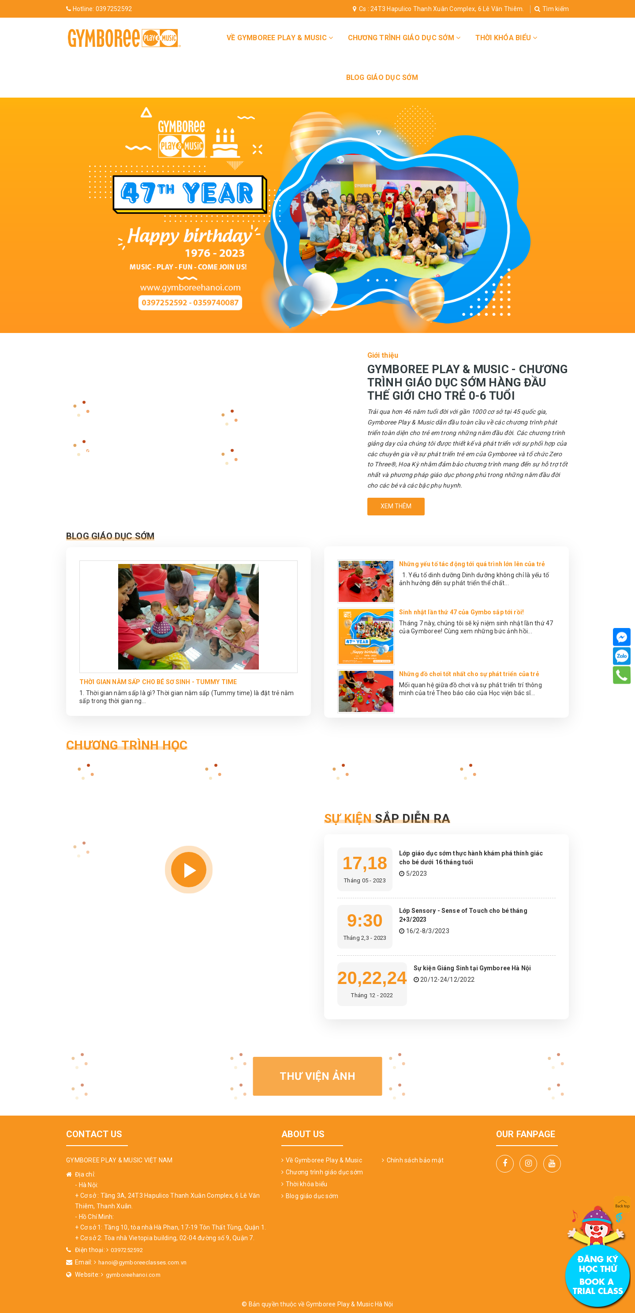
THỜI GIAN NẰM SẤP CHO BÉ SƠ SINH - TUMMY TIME (168, 681)
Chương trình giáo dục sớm (404, 38)
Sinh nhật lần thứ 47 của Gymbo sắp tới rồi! (470, 612)
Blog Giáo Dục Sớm (127, 535)
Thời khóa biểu (506, 38)
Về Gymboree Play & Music (280, 38)
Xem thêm (396, 506)
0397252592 (99, 8)
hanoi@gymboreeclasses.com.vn (146, 1261)
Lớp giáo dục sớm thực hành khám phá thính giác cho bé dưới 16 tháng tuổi (472, 857)
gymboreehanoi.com (135, 1273)
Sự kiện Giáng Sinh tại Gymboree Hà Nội (480, 968)
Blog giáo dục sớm (382, 77)
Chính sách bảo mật (415, 1160)
